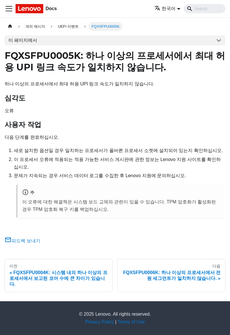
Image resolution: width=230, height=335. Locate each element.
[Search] (204, 8)
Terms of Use (131, 321)
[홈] (10, 26)
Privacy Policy (99, 321)
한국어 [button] (165, 8)
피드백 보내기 (22, 240)
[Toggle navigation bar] (9, 8)
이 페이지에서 (22, 40)
